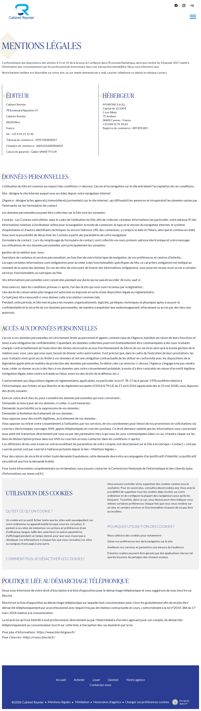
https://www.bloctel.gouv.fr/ (56, 632)
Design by (179, 702)
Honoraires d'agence (107, 702)
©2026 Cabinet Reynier (28, 702)
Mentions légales (59, 702)
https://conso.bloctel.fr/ (39, 637)
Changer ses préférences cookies (147, 702)
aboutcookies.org (168, 487)
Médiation (82, 702)
